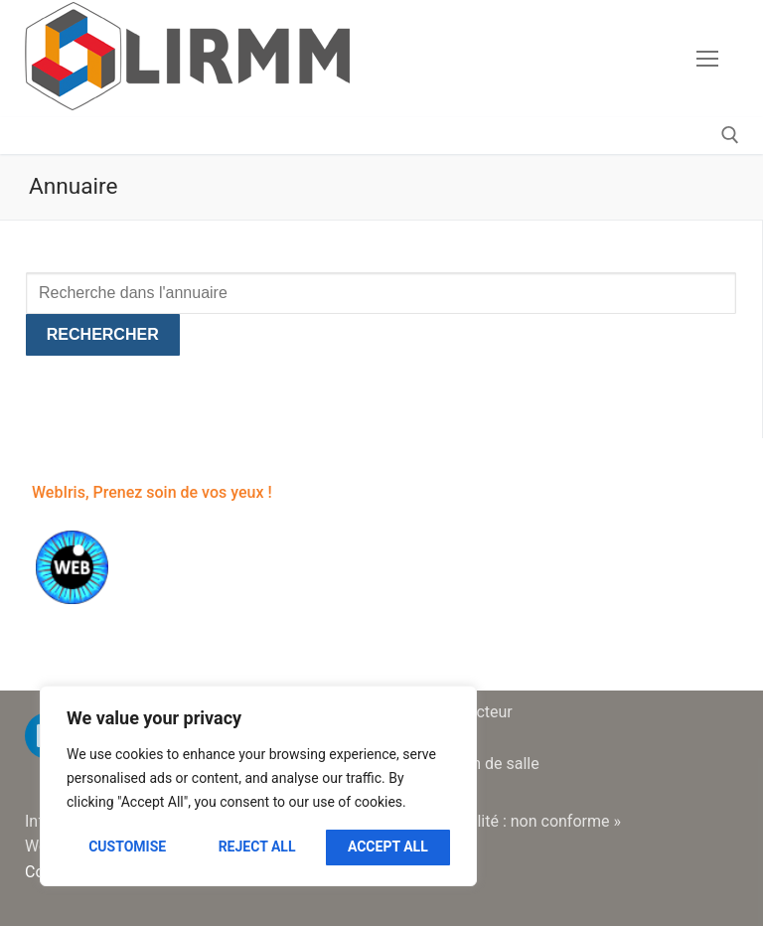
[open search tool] (730, 135)
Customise (127, 846)
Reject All (257, 846)
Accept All (388, 846)
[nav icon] (707, 58)
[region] (258, 786)
